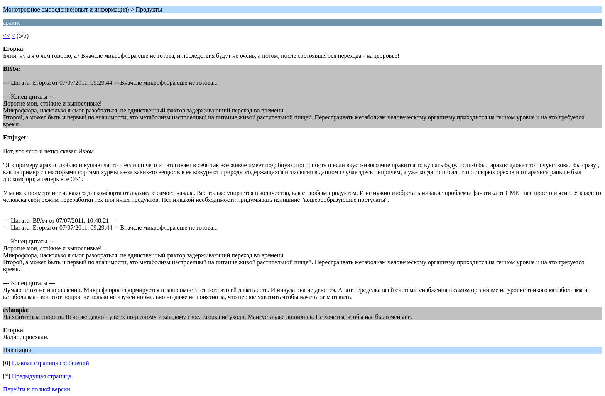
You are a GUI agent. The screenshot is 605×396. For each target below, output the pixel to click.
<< (6, 35)
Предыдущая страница (41, 376)
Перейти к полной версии (36, 389)
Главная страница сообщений (50, 363)
